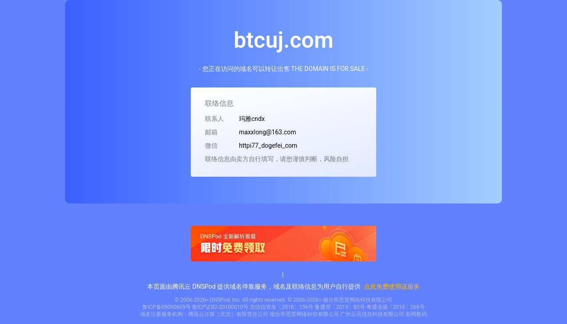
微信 (211, 145)
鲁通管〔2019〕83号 (340, 307)
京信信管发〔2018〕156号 (281, 307)
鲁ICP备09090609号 (166, 307)
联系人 (214, 118)
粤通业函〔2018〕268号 (395, 307)
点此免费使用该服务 (392, 286)
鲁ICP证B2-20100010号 (220, 307)
